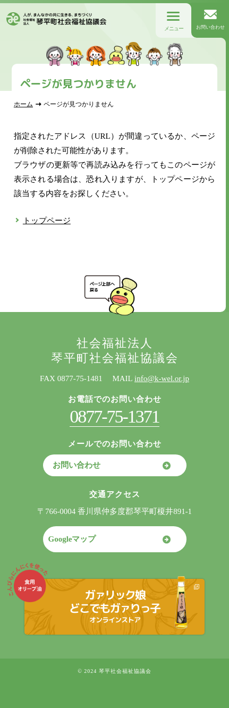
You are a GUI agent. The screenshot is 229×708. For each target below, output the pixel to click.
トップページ (47, 220)
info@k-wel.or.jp (161, 378)
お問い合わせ (76, 465)
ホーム (23, 104)
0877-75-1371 (114, 416)
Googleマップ (72, 539)
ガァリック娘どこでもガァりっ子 (114, 606)
